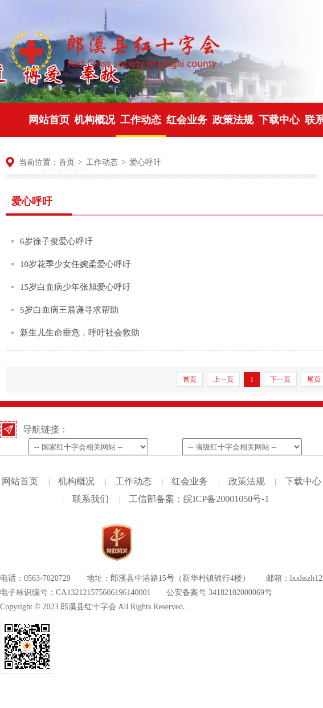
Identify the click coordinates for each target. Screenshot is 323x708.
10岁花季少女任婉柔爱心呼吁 (75, 264)
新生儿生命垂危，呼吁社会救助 (80, 332)
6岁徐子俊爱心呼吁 (56, 241)
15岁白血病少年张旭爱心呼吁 (75, 287)
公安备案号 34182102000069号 (219, 592)
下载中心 (303, 481)
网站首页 (20, 481)
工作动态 (102, 162)
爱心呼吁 (145, 162)
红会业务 (189, 481)
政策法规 (246, 481)
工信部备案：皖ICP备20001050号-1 (199, 499)
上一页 (223, 379)
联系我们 (90, 499)
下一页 (280, 379)
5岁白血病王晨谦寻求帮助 (69, 309)
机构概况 (76, 481)
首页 (67, 162)
